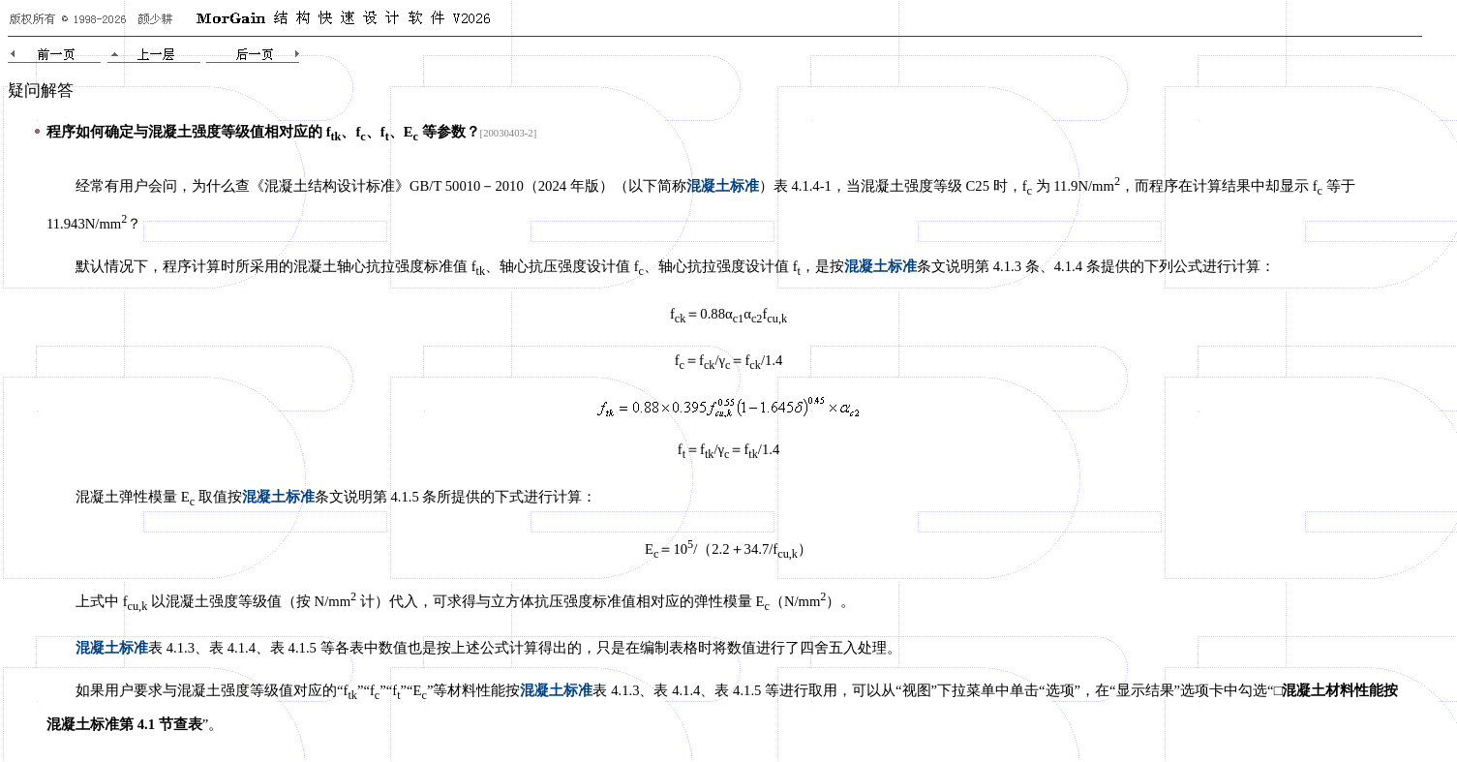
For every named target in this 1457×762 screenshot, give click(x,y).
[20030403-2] (508, 133)
